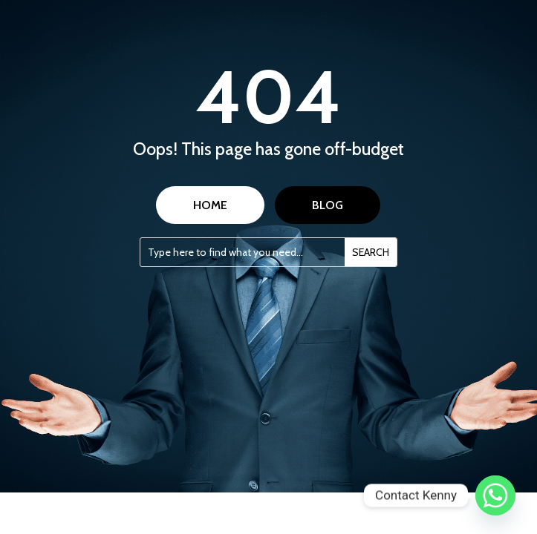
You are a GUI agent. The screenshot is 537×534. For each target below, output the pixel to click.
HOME (210, 205)
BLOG (327, 205)
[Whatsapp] (495, 495)
